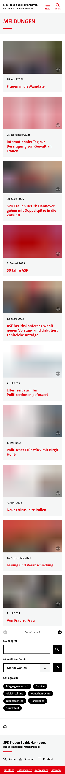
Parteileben (38, 701)
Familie (40, 686)
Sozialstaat (12, 708)
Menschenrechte (40, 693)
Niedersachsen (15, 701)
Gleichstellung (14, 693)
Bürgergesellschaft (17, 686)
